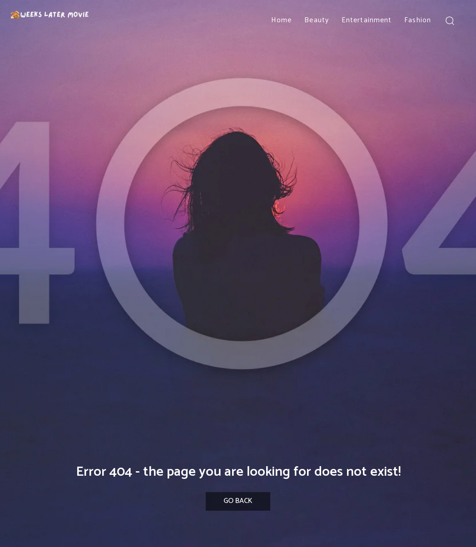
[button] (449, 20)
